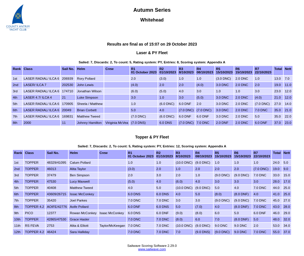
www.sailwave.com (152, 249)
